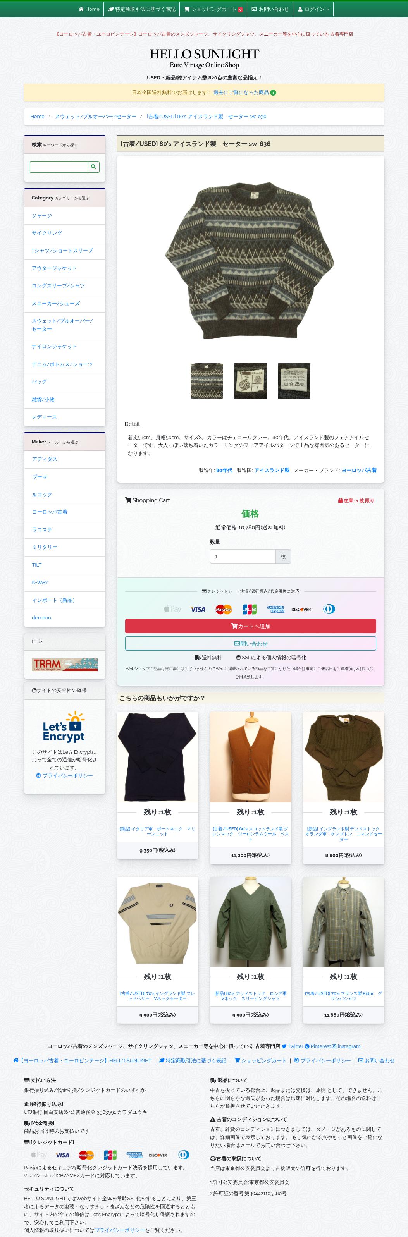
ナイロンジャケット (54, 346)
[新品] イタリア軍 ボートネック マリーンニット (158, 831)
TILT (37, 565)
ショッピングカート (261, 1060)
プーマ (39, 477)
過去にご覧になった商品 (245, 92)
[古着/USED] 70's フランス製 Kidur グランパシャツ (343, 996)
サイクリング (47, 233)
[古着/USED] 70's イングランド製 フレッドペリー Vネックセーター (157, 996)
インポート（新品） (54, 600)
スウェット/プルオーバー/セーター (62, 325)
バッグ (39, 382)
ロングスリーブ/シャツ (58, 286)
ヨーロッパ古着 (49, 512)
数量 (215, 542)
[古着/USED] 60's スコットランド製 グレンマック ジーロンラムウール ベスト (250, 834)
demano (41, 617)
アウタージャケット (54, 268)
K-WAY (40, 582)
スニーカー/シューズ (56, 303)
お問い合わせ (376, 1060)
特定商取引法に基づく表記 (192, 1060)
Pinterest (318, 1046)
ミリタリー (44, 547)
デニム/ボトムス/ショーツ (62, 364)
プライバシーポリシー (64, 775)
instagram (346, 1046)
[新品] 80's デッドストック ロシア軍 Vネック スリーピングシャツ (252, 996)
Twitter (292, 1046)
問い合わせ (251, 643)
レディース (44, 417)
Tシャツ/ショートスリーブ (62, 250)
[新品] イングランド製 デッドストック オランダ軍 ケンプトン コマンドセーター (344, 834)
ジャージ (42, 215)
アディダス (44, 459)
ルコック (42, 494)
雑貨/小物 (43, 399)
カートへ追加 (250, 626)
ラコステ (42, 530)
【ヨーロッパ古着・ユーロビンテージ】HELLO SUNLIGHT (82, 1060)
